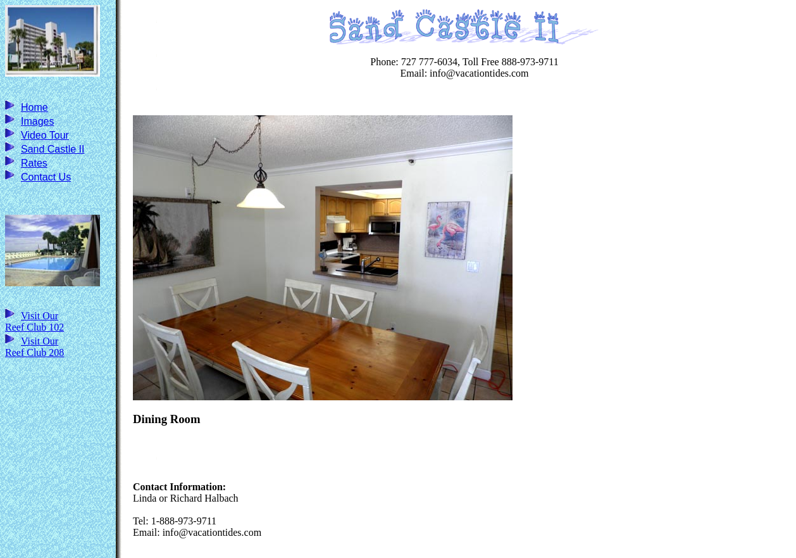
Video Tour (45, 135)
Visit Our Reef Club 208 (34, 347)
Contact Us (46, 177)
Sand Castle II (53, 149)
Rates (34, 163)
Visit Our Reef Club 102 (34, 321)
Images (37, 121)
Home (34, 107)
